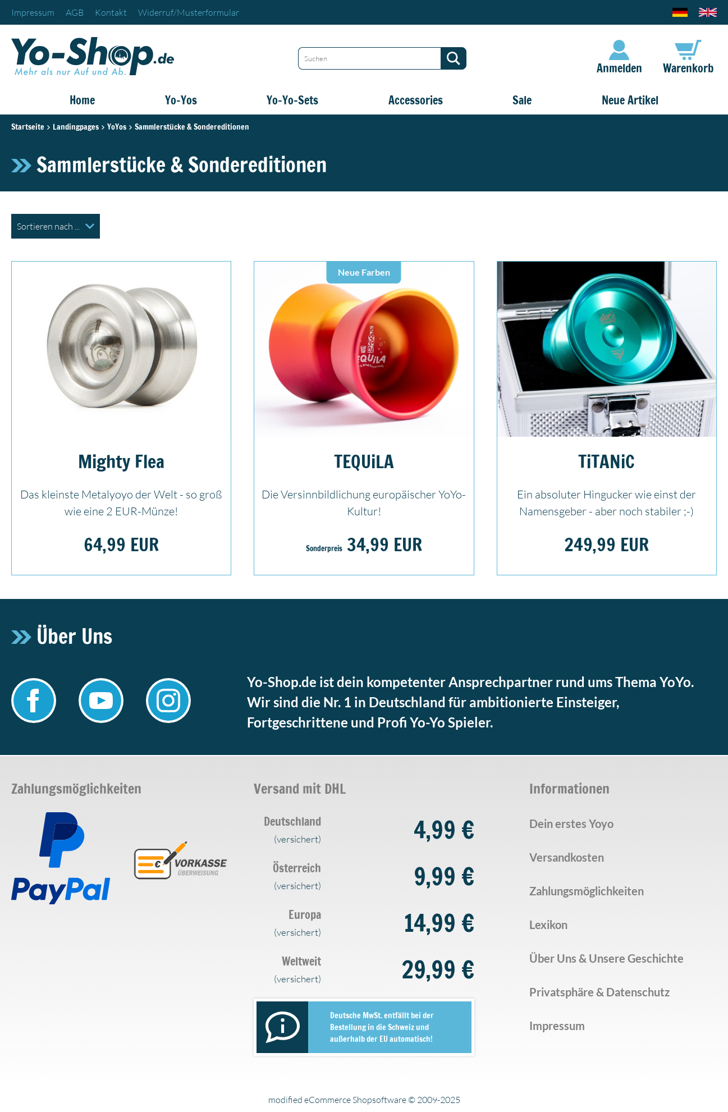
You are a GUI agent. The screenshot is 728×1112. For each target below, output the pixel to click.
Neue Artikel (630, 100)
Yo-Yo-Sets (292, 100)
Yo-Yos (181, 100)
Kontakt (111, 12)
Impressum (32, 12)
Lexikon (548, 924)
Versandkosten (566, 857)
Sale (522, 100)
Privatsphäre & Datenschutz (599, 992)
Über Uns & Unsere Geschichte (606, 958)
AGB (75, 12)
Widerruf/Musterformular (188, 12)
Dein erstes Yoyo (571, 823)
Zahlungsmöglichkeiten (586, 891)
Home (82, 100)
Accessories (415, 100)
